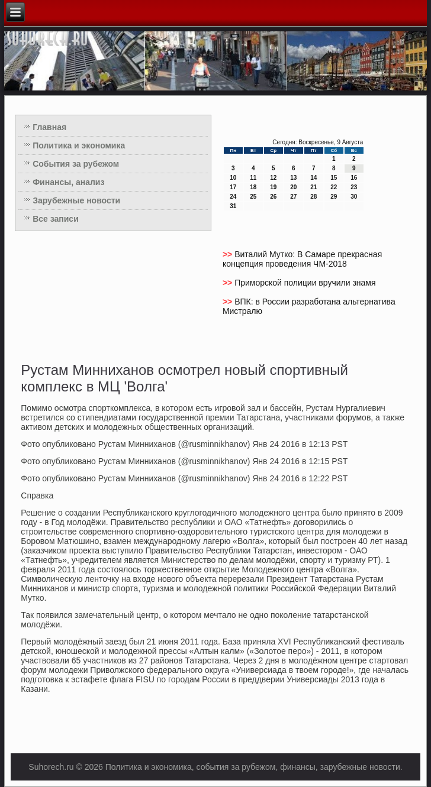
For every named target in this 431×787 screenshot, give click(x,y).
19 (273, 187)
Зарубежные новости (76, 200)
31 (233, 206)
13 (293, 177)
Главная (49, 127)
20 (293, 187)
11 (253, 177)
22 (333, 187)
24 (233, 196)
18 (253, 187)
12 (273, 177)
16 (353, 177)
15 (333, 177)
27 (293, 196)
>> (228, 254)
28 (313, 196)
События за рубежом (76, 164)
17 (233, 187)
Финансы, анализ (68, 182)
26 (273, 196)
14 (313, 177)
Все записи (56, 219)
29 (333, 196)
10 (233, 177)
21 (313, 187)
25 (253, 196)
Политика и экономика (79, 145)
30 (353, 196)
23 (353, 187)
